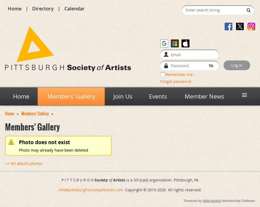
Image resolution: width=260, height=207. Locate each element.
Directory (43, 8)
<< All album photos (23, 163)
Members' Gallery (35, 113)
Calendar (74, 8)
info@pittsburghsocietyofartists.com (90, 189)
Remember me (179, 74)
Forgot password (175, 81)
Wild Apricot (212, 201)
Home (15, 8)
